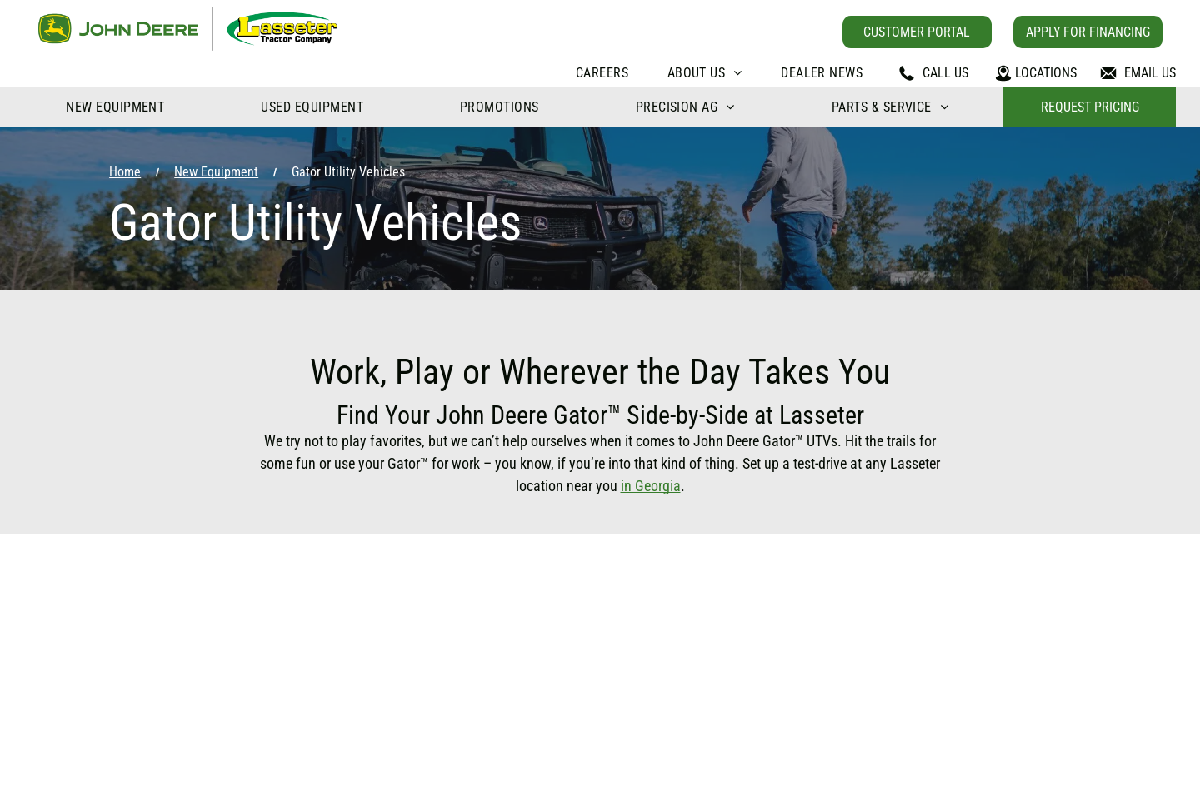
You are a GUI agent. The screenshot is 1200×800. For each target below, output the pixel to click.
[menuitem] (602, 73)
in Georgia (651, 485)
